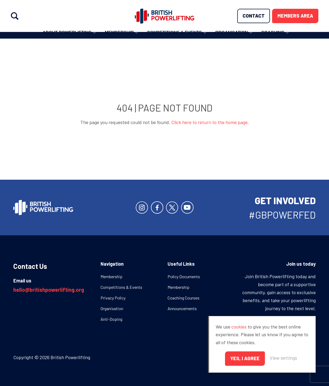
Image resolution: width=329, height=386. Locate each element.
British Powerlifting (164, 16)
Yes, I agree (245, 358)
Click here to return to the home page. (210, 122)
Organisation (231, 37)
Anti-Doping (111, 319)
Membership (119, 37)
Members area (295, 16)
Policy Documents (184, 276)
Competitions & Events (174, 37)
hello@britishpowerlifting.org (48, 289)
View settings (283, 358)
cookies (239, 327)
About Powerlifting (67, 37)
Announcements (182, 308)
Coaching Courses (183, 297)
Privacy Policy (113, 297)
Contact (254, 16)
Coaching (272, 37)
